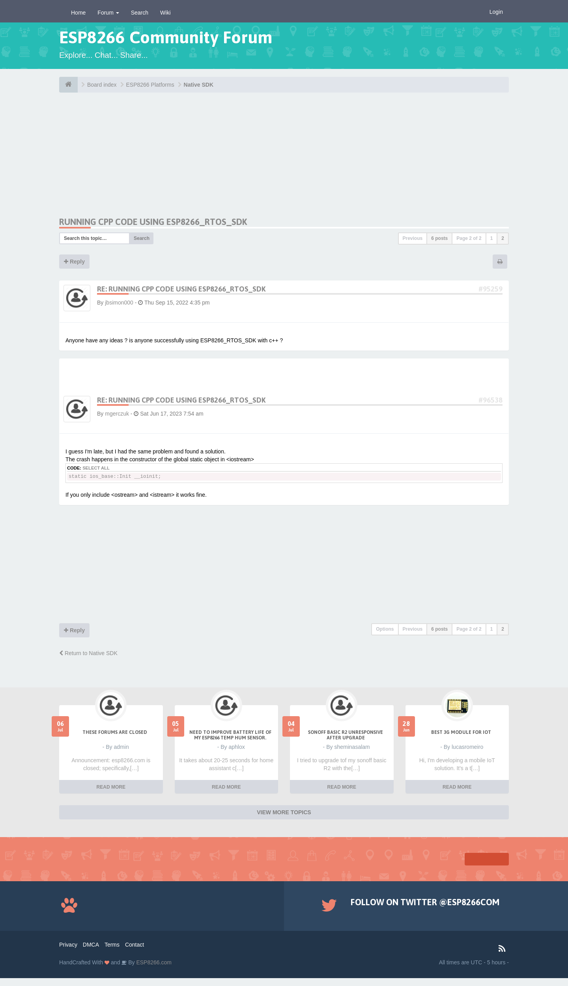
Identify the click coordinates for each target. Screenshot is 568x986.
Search (139, 12)
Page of (468, 238)
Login (496, 12)
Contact (134, 944)
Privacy (68, 944)
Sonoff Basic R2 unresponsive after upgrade (345, 735)
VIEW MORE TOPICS (284, 812)
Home (78, 12)
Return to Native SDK (88, 653)
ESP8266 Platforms (150, 85)
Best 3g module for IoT (461, 732)
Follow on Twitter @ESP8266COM (425, 902)
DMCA (91, 944)
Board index (102, 85)
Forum (108, 12)
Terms (112, 944)
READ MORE (111, 787)
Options (385, 629)
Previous (413, 238)
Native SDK (198, 85)
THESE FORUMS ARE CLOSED (114, 732)
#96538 (490, 400)
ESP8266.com (153, 962)
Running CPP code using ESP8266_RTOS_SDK (153, 222)
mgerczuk (117, 413)
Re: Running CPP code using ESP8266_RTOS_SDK (181, 289)
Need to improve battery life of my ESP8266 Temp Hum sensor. (230, 735)
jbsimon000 (119, 302)
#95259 (490, 289)
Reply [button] (74, 261)
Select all (96, 468)
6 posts (439, 238)
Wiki (165, 12)
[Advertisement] (133, 161)
